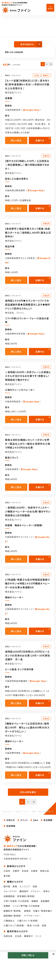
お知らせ (10, 820)
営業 (44, 925)
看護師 (34, 901)
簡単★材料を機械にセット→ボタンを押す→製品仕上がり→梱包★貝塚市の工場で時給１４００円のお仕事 (27, 443)
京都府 (16, 870)
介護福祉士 (9, 920)
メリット (24, 820)
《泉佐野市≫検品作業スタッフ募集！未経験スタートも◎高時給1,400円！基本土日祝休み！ (28, 232)
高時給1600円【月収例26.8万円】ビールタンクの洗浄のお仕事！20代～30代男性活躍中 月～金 (27, 655)
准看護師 (44, 901)
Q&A (35, 820)
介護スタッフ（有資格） (28, 920)
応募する (40, 140)
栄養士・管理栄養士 (42, 910)
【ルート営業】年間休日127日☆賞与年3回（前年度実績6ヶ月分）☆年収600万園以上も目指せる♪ (27, 84)
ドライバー (36, 891)
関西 (33, 811)
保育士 (46, 891)
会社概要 (47, 820)
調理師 (27, 910)
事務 (15, 886)
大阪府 (6, 870)
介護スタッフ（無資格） (14, 925)
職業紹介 (28, 936)
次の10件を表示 (28, 792)
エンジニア (25, 886)
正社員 (18, 936)
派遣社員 (7, 936)
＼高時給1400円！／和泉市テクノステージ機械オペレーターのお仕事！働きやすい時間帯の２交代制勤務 (28, 511)
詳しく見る (16, 140)
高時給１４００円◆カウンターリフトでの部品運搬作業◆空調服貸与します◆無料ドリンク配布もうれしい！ (27, 304)
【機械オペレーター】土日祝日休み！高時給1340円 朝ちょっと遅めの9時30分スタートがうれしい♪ (27, 727)
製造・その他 (33, 925)
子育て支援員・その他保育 (16, 901)
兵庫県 (34, 870)
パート (38, 936)
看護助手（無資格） (12, 910)
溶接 (34, 886)
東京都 (6, 875)
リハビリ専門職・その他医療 (26, 905)
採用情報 (10, 825)
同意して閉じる (28, 955)
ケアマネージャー (32, 915)
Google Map (32, 109)
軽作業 (6, 886)
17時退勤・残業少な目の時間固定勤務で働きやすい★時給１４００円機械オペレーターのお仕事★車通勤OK (27, 583)
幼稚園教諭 (9, 896)
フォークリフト (10, 891)
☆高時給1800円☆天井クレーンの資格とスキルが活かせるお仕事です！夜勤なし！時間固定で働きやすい (28, 376)
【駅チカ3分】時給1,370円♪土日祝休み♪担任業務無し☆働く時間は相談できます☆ (27, 164)
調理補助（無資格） (12, 915)
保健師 (6, 905)
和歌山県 (44, 870)
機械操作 (23, 891)
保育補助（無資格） (26, 896)
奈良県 (25, 870)
